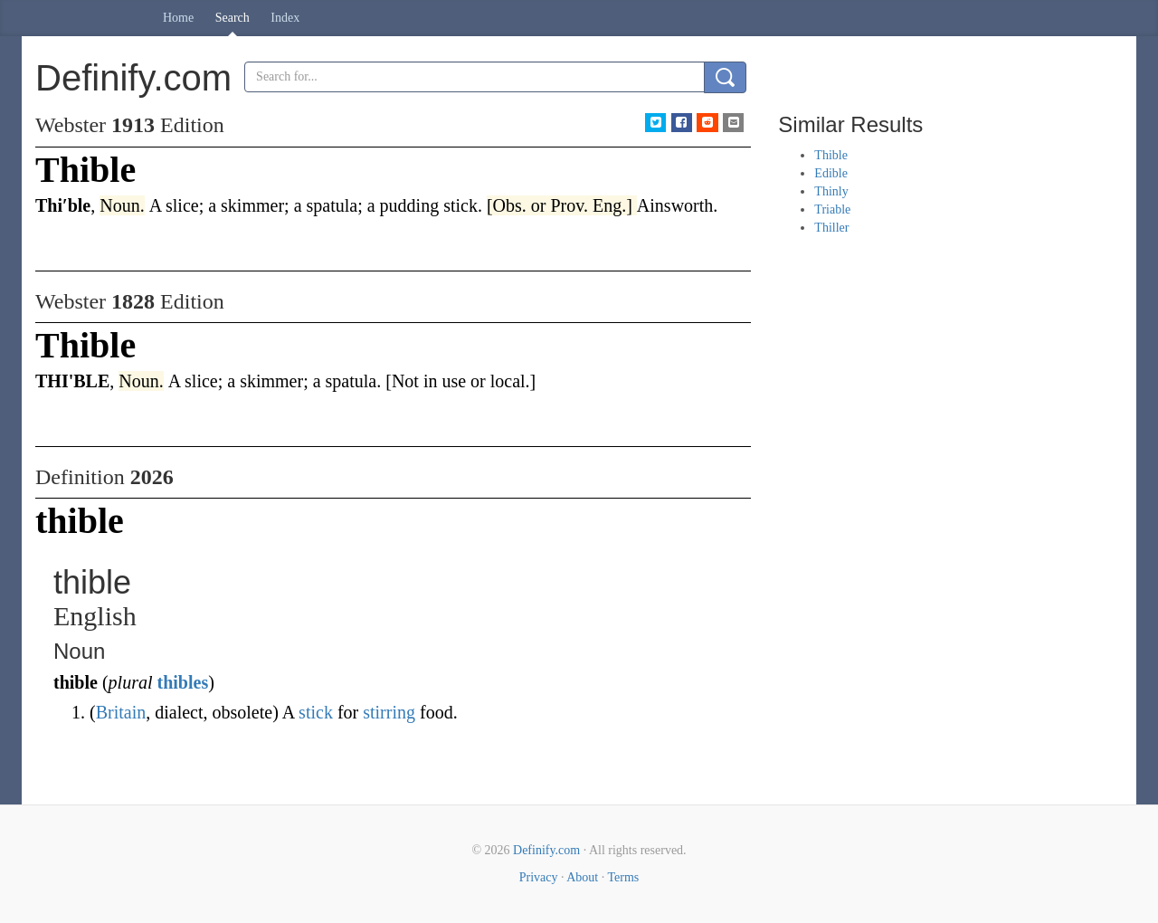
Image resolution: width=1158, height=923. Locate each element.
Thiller (831, 227)
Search (232, 17)
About (582, 877)
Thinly (831, 191)
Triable (832, 209)
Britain (121, 712)
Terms (623, 877)
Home (178, 17)
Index (285, 17)
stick (316, 712)
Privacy (538, 877)
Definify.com (546, 850)
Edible (831, 173)
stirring (389, 712)
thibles (182, 682)
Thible (831, 155)
